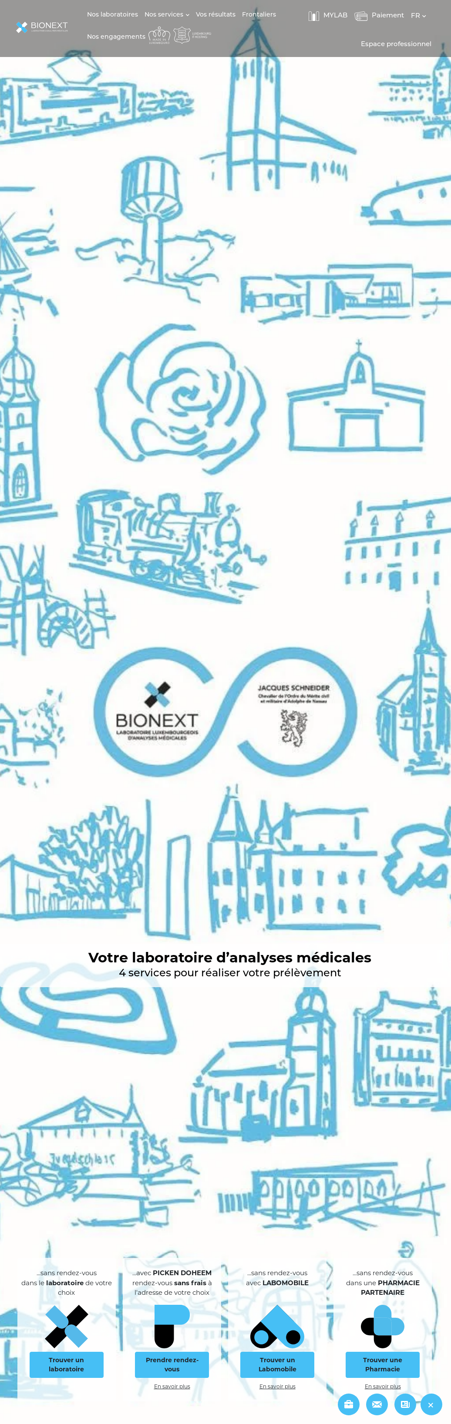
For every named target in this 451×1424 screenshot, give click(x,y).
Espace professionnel (396, 44)
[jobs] (349, 1404)
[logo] (44, 28)
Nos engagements (116, 37)
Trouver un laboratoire (66, 1364)
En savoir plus (172, 1386)
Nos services (164, 15)
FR (415, 16)
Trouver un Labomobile (277, 1364)
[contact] (377, 1404)
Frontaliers (259, 15)
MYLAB (328, 16)
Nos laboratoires (112, 15)
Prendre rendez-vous (172, 1364)
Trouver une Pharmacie (382, 1364)
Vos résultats (216, 15)
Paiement (379, 16)
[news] (405, 1404)
